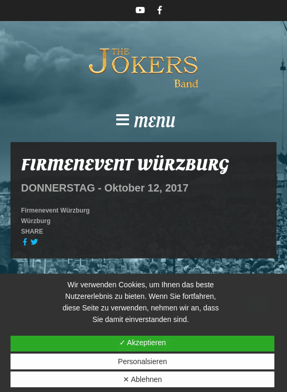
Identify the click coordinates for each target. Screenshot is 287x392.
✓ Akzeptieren (142, 342)
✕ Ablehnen (142, 379)
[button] (143, 123)
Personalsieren (142, 361)
